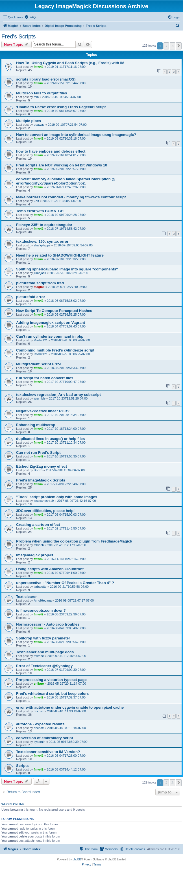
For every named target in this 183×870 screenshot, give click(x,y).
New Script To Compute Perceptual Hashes (54, 311)
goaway (39, 124)
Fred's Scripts (18, 36)
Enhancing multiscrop (35, 425)
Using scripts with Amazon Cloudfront (50, 569)
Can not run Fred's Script (38, 452)
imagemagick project (34, 555)
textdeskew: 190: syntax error (42, 241)
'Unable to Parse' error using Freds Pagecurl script (61, 107)
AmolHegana (43, 600)
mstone (39, 656)
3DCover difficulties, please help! (45, 511)
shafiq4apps (42, 245)
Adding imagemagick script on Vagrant (50, 322)
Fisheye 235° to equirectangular (44, 225)
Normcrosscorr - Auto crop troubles (47, 624)
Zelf (36, 201)
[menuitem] (30, 17)
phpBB (77, 859)
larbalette (40, 586)
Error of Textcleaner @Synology (44, 666)
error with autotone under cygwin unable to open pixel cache (70, 707)
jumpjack (40, 273)
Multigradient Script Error (38, 364)
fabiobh (39, 545)
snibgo (39, 683)
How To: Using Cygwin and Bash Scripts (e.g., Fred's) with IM (70, 63)
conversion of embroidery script (44, 738)
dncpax (38, 711)
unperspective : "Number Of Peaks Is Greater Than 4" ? (65, 583)
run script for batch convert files (44, 378)
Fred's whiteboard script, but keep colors (52, 693)
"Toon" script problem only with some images (56, 497)
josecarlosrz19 (44, 500)
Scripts (22, 765)
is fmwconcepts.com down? (41, 610)
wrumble (39, 398)
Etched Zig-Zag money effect (41, 466)
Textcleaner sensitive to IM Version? (48, 752)
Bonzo (38, 470)
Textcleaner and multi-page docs (45, 652)
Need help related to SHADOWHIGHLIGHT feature (60, 255)
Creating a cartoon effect (38, 524)
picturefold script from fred (40, 283)
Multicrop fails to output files (41, 93)
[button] (179, 45)
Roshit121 (41, 340)
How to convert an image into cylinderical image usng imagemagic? (76, 135)
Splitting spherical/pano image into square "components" (67, 269)
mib (36, 97)
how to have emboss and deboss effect (51, 151)
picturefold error (30, 297)
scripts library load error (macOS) (45, 79)
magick (39, 286)
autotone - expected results (40, 724)
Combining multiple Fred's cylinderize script (55, 350)
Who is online (12, 804)
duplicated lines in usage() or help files (50, 439)
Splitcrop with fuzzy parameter (43, 638)
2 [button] (166, 45)
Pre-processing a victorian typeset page (51, 680)
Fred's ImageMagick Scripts (40, 480)
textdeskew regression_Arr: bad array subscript (58, 394)
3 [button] (172, 45)
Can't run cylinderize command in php (49, 336)
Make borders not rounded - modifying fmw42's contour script (71, 197)
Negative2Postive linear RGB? (42, 411)
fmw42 (38, 66)
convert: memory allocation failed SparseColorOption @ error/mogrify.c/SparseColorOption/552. (65, 181)
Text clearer (26, 597)
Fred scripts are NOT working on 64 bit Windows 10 (61, 165)
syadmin (39, 741)
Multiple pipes (28, 121)
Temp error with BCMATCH (40, 211)
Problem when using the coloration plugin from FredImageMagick (74, 541)
